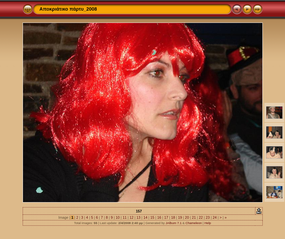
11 (125, 217)
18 (173, 217)
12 (132, 217)
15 (152, 217)
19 (180, 217)
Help (208, 223)
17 (166, 217)
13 (138, 217)
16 (159, 217)
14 (145, 217)
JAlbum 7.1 (174, 223)
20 (187, 217)
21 (194, 217)
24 (214, 217)
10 (118, 217)
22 (201, 217)
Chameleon (194, 223)
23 (208, 217)
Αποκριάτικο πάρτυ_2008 (68, 9)
